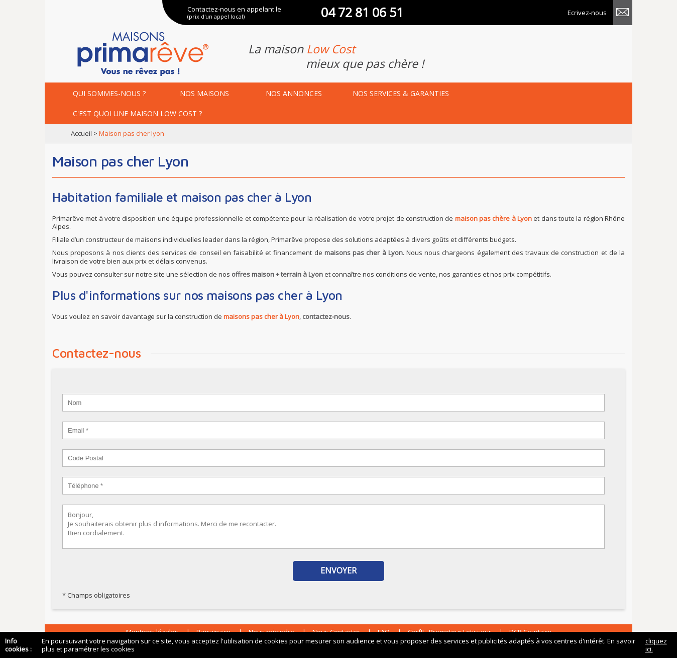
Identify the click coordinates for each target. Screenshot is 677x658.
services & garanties (401, 93)
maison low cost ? (137, 113)
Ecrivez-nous (587, 12)
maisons (204, 93)
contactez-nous (326, 316)
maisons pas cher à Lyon (363, 252)
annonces (294, 93)
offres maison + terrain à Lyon (277, 274)
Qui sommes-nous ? (109, 93)
